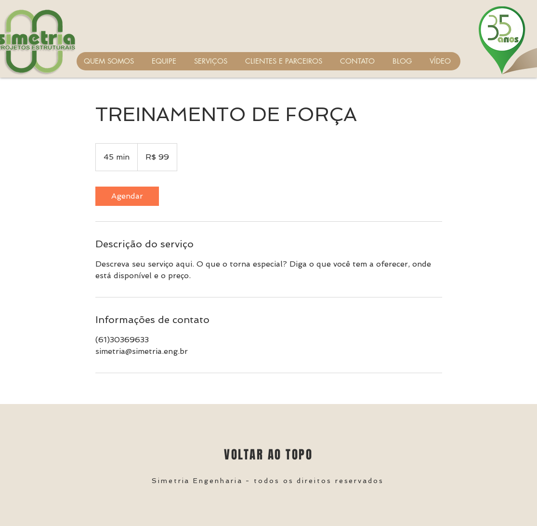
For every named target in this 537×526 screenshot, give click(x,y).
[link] (127, 196)
